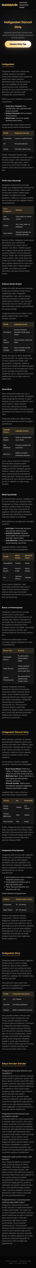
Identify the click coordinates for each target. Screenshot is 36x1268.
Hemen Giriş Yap (18, 44)
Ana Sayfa (23, 2)
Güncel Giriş (23, 5)
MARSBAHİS (10, 5)
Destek (21, 7)
